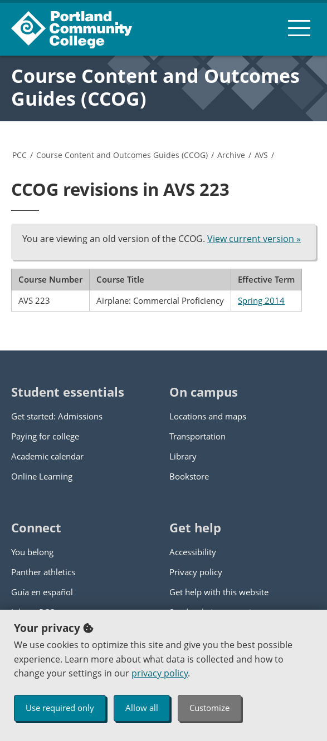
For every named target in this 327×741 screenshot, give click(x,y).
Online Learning (41, 476)
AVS (261, 155)
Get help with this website (219, 591)
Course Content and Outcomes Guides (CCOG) (155, 87)
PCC (19, 155)
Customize (209, 707)
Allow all (141, 707)
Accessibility (192, 551)
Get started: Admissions (57, 416)
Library (183, 456)
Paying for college (45, 436)
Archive (231, 155)
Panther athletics (43, 571)
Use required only (60, 707)
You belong (32, 551)
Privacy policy (195, 571)
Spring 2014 (261, 300)
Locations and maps (207, 416)
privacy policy (159, 673)
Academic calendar (47, 456)
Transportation (197, 436)
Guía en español (42, 591)
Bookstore (189, 476)
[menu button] (299, 27)
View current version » (254, 239)
